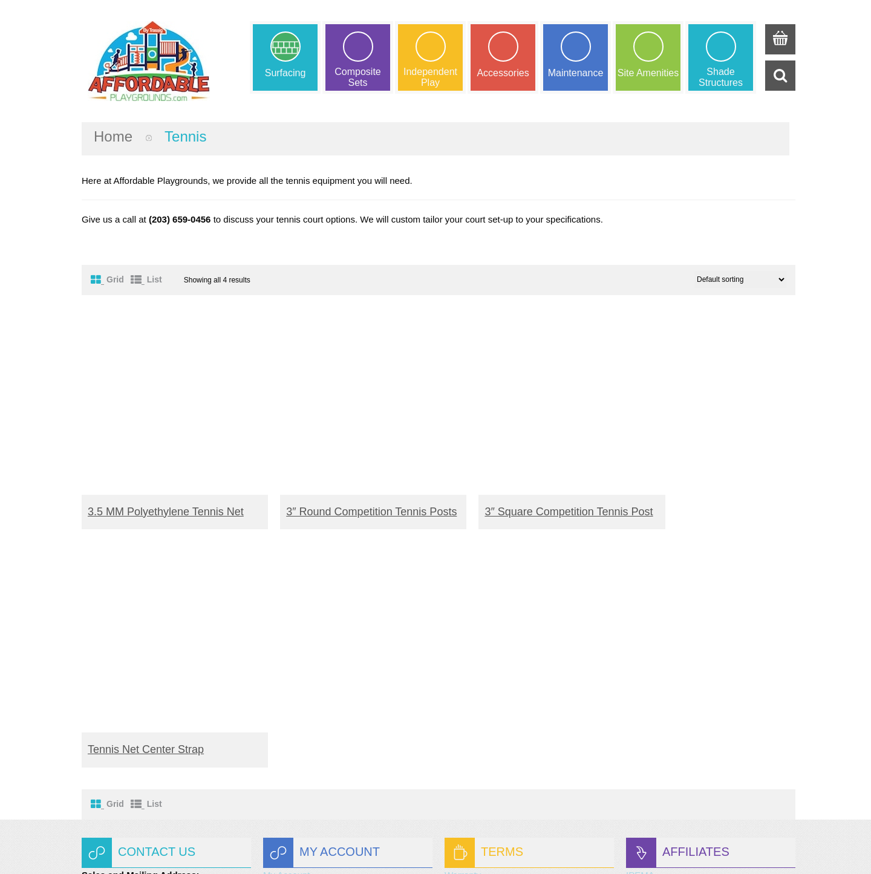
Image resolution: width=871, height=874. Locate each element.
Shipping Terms (476, 658)
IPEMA (640, 644)
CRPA (638, 687)
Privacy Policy (473, 701)
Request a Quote (297, 672)
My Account (286, 644)
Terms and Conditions (488, 672)
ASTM (638, 658)
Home (113, 136)
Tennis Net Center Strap (690, 500)
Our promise (470, 687)
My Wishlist (286, 658)
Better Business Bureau (674, 701)
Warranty (463, 644)
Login (274, 687)
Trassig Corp (446, 848)
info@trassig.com (151, 791)
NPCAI (640, 672)
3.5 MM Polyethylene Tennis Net (166, 500)
